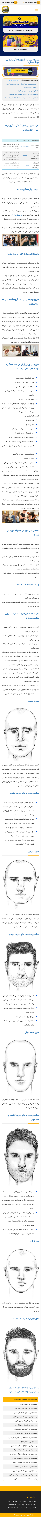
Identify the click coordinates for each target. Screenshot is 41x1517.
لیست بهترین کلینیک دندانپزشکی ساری (24, 1458)
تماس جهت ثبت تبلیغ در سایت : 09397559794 (22, 1501)
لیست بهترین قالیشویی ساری (27, 1404)
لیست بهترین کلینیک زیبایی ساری (26, 1421)
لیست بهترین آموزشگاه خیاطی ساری (25, 1412)
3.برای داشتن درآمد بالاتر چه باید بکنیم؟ (28, 91)
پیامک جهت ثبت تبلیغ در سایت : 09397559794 (22, 1504)
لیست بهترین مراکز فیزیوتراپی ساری (25, 1466)
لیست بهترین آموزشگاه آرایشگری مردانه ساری (22, 1454)
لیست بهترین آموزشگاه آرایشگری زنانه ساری (23, 1450)
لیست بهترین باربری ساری (28, 1441)
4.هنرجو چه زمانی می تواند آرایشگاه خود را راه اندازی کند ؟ (23, 94)
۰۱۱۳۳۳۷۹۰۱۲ (25, 156)
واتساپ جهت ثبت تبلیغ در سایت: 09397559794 (22, 1508)
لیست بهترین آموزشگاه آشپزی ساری (25, 1408)
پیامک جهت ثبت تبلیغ (30, 2)
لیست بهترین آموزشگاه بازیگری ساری (25, 1416)
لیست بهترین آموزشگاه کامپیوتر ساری (25, 1470)
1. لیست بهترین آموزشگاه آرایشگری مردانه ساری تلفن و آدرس (22, 84)
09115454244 (25, 146)
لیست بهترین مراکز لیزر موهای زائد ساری (24, 1445)
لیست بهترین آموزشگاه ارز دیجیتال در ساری (23, 1475)
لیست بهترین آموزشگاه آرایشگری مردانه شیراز (24, 1387)
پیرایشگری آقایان (16, 215)
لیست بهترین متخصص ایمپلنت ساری (25, 1462)
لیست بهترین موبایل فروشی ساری (26, 1433)
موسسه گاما (29, 30)
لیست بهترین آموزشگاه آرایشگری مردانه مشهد (24, 1392)
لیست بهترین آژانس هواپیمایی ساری (25, 1429)
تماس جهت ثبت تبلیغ (8, 2)
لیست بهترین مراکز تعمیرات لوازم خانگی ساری (22, 1437)
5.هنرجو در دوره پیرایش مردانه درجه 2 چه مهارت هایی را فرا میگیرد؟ (21, 98)
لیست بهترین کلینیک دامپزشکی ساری (25, 1425)
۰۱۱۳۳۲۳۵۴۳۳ (24, 165)
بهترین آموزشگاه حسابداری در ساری (25, 1479)
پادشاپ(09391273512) (20, 49)
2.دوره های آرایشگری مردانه (31, 87)
